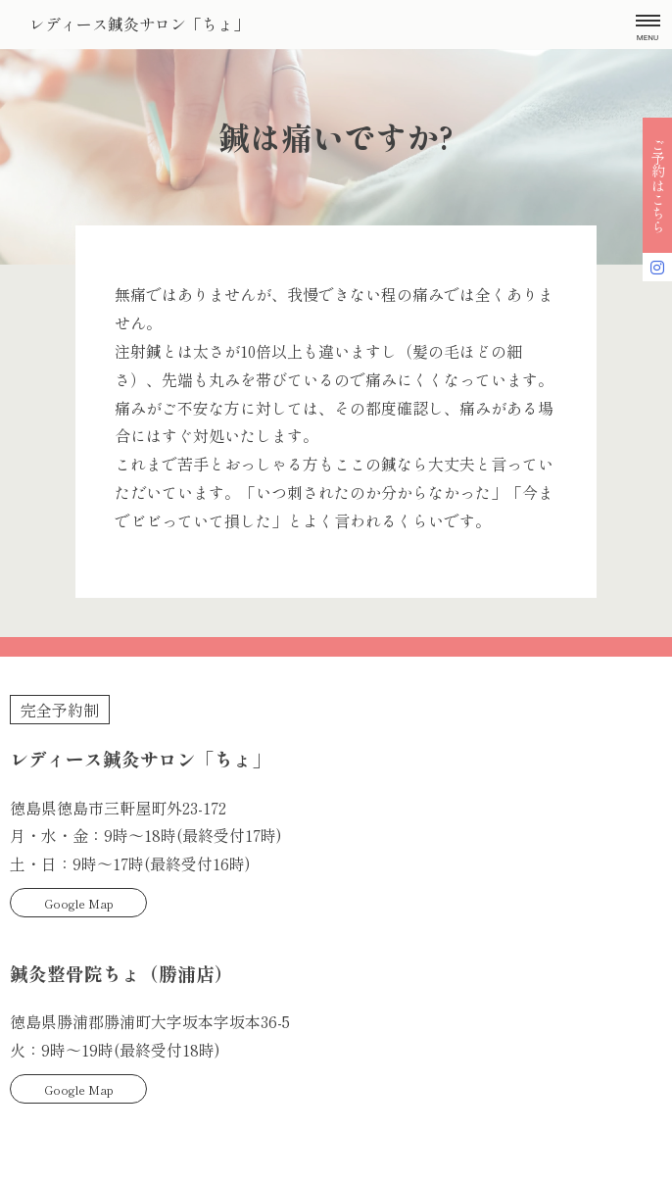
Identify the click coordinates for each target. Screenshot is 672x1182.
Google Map (79, 903)
